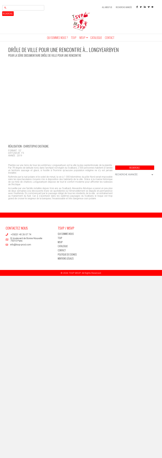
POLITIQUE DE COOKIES (67, 254)
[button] (137, 7)
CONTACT (109, 37)
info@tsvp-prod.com (20, 244)
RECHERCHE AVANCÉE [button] (134, 175)
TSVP (73, 37)
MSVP (82, 37)
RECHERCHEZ (8, 13)
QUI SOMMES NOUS (66, 234)
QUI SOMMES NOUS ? (57, 37)
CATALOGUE (96, 37)
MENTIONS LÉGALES (66, 258)
